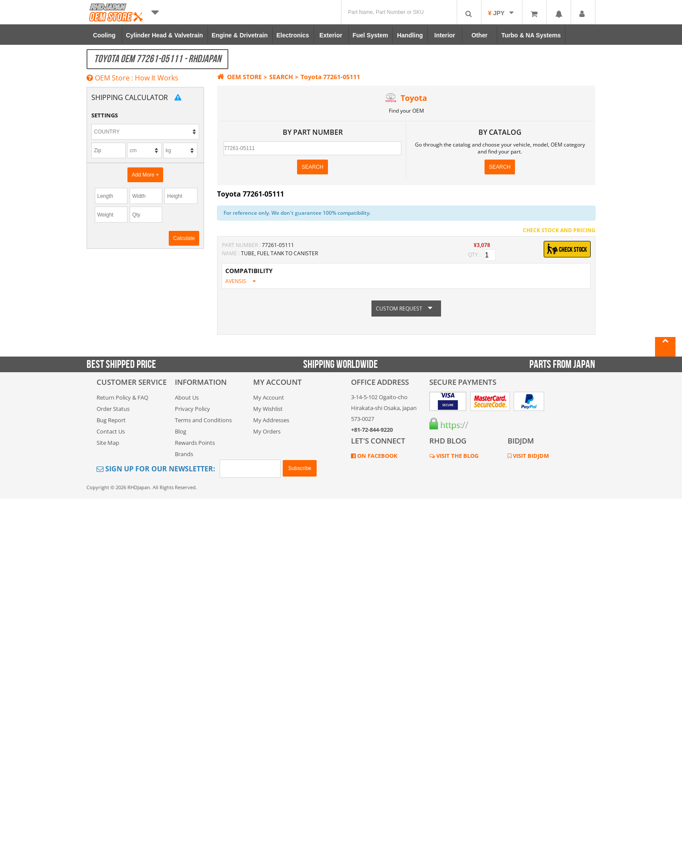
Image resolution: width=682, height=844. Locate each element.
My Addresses (271, 420)
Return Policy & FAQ (122, 397)
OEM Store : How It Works (132, 78)
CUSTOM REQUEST (406, 309)
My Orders (267, 431)
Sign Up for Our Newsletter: (156, 469)
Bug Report (111, 420)
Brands (184, 454)
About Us (187, 397)
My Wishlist (268, 409)
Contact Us (111, 431)
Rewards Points (195, 443)
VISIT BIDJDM (530, 456)
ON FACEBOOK (377, 456)
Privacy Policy (192, 409)
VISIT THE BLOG (456, 456)
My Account (268, 397)
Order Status (113, 409)
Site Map (108, 443)
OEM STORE (239, 77)
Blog (180, 431)
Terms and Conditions (203, 420)
